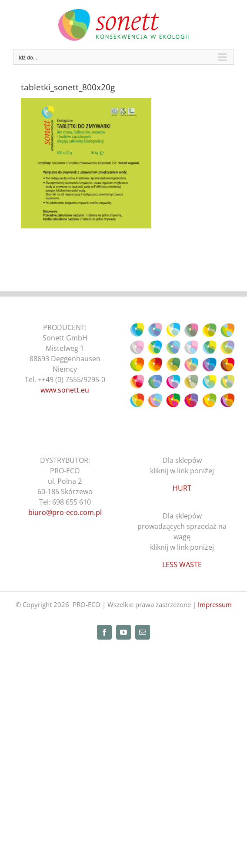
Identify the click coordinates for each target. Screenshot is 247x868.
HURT (182, 488)
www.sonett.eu (64, 390)
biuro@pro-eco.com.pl (65, 512)
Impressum (215, 604)
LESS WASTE (182, 564)
